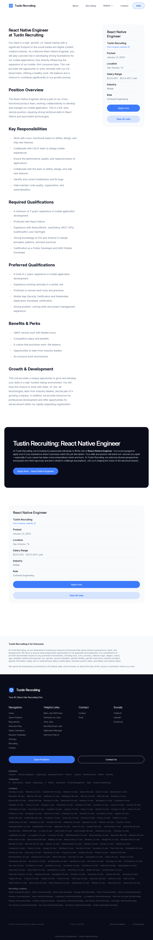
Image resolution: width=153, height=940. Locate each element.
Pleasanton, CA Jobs (51, 853)
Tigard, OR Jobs (15, 879)
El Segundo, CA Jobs (33, 814)
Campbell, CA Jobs (122, 801)
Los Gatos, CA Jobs (56, 835)
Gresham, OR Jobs (54, 822)
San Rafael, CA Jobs (71, 866)
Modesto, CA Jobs (92, 840)
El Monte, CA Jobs (16, 814)
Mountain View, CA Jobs (130, 840)
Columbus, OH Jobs (83, 805)
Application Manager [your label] (53, 730)
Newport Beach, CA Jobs (72, 844)
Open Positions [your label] (15, 717)
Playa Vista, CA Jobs (33, 853)
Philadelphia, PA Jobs (134, 848)
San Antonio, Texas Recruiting (97, 901)
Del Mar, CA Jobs (102, 809)
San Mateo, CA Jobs (53, 866)
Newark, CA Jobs (53, 844)
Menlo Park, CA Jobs (17, 840)
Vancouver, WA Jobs (98, 879)
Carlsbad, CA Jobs (16, 805)
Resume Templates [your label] (17, 735)
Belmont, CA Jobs (88, 796)
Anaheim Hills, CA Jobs (52, 792)
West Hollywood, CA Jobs (59, 883)
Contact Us (111, 759)
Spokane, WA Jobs (42, 874)
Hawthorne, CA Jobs (72, 822)
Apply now (123, 108)
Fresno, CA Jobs (103, 818)
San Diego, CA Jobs (114, 861)
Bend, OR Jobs (103, 796)
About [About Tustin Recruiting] (75, 6)
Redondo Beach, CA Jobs (19, 857)
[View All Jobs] (123, 119)
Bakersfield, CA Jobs (118, 792)
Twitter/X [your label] (118, 713)
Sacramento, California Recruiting (70, 901)
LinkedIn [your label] (117, 717)
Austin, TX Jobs (102, 792)
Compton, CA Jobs (100, 805)
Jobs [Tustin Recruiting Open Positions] (138, 5)
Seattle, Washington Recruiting (105, 905)
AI (9, 783)
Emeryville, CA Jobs (70, 814)
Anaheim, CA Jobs (70, 792)
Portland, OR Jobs (85, 853)
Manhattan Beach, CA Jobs (76, 835)
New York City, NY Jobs (34, 844)
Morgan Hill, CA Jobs (110, 840)
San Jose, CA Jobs (16, 866)
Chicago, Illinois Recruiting (84, 892)
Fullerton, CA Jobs (120, 818)
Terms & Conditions (117, 924)
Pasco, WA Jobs (117, 848)
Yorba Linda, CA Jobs (131, 883)
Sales (89, 783)
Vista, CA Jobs (129, 879)
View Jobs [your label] (48, 722)
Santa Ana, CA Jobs (108, 866)
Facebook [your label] (118, 722)
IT (45, 783)
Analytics (12, 774)
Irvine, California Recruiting (42, 896)
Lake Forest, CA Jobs (63, 831)
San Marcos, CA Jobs (34, 866)
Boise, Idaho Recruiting (62, 892)
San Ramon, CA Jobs (90, 866)
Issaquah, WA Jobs (94, 827)
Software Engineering (102, 783)
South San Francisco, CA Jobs (20, 874)
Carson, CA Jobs (32, 805)
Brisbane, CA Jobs (51, 801)
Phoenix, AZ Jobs (16, 853)
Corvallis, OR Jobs (133, 805)
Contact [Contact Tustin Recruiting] (124, 6)
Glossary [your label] (12, 739)
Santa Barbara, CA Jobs (127, 866)
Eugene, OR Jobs (122, 814)
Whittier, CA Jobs (98, 883)
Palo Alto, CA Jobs (83, 848)
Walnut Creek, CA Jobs (18, 883)
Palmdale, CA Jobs (66, 848)
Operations (60, 783)
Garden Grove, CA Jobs (18, 822)
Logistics (77, 774)
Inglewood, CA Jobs (62, 827)
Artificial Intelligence (26, 774)
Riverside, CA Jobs (75, 857)
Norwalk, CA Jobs (91, 844)
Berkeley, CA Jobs (118, 796)
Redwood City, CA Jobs (40, 857)
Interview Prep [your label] (15, 726)
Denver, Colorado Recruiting (129, 892)
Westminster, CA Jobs (80, 883)
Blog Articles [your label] (14, 722)
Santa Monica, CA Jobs (56, 870)
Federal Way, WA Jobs (33, 818)
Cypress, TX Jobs (71, 809)
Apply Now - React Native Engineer (35, 471)
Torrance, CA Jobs (31, 879)
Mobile (101, 774)
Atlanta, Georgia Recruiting (19, 892)
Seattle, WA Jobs (93, 870)
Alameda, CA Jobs (16, 792)
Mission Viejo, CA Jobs (73, 840)
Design (28, 783)
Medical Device (89, 774)
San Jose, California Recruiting (51, 905)
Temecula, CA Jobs (130, 874)
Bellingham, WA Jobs (70, 796)
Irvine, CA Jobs (78, 827)
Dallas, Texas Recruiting (106, 892)
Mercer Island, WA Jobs (36, 840)
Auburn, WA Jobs (86, 792)
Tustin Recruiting (24, 690)
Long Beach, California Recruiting (68, 896)
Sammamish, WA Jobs (17, 861)
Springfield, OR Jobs (60, 874)
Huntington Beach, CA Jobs (19, 827)
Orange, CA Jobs (49, 848)
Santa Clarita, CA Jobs (36, 870)
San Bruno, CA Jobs (77, 861)
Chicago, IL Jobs (47, 805)
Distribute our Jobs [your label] (52, 717)
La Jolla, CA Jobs (46, 831)
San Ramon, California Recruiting (78, 905)
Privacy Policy (138, 924)
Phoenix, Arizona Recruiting (19, 901)
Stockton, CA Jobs (78, 874)
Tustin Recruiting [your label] (22, 6)
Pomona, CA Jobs (69, 853)
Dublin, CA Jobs (134, 809)
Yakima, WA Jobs (114, 883)
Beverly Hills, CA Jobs (17, 801)
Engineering (41, 774)
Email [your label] (81, 717)
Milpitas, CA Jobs (55, 840)
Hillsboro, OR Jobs (106, 822)
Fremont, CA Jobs (88, 818)
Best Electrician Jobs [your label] (53, 726)
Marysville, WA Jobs (119, 835)
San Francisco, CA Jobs (133, 861)
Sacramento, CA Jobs (94, 857)
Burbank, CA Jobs (87, 801)
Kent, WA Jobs (14, 831)
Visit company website (118, 47)
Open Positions (41, 759)
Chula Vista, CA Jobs (65, 805)
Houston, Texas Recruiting (19, 896)
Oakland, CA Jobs (123, 844)
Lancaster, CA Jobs (121, 831)
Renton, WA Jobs (59, 857)
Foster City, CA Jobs (70, 818)
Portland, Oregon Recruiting (44, 901)
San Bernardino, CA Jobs (57, 861)
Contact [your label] (12, 748)
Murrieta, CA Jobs (16, 844)
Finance (68, 774)
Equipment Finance (55, 774)
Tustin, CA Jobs (63, 879)
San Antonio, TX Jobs (37, 861)
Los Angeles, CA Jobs (37, 835)
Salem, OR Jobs (111, 857)
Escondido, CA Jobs (105, 814)
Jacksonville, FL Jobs (112, 827)
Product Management (76, 783)
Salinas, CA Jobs (126, 857)
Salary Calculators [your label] (17, 730)
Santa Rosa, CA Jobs (76, 870)
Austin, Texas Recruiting (41, 892)
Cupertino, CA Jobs (54, 809)
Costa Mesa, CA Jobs (17, 809)
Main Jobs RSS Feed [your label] (53, 713)
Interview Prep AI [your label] (51, 735)
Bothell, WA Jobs (35, 801)
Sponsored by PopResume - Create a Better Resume (76, 936)
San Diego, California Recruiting (123, 901)
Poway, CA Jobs (101, 853)
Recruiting (91, 6)
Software (109, 774)
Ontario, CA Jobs (34, 848)
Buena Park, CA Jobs (69, 801)
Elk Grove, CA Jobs (51, 814)
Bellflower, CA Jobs (52, 796)
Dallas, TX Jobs (87, 809)
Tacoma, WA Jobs (113, 874)
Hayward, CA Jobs (89, 822)
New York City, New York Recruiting (127, 896)
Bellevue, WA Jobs (34, 796)
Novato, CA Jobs (107, 844)
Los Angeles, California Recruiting (97, 896)
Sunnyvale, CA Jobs (95, 874)
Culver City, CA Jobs (36, 809)
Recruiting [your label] (13, 743)
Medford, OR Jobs (136, 835)
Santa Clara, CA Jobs (17, 870)
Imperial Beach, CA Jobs (42, 827)
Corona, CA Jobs (117, 805)
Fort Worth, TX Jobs (52, 818)
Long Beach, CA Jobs (17, 835)
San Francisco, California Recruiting (23, 905)
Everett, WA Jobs (15, 818)
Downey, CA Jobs (118, 809)
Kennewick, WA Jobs (131, 827)
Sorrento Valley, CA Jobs (112, 870)
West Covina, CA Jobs (38, 883)
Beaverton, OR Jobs (17, 796)
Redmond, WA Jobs (118, 853)
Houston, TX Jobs (123, 822)
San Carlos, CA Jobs (95, 861)
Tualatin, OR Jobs (48, 879)
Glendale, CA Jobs (37, 822)
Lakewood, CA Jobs (103, 831)
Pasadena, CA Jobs (100, 848)
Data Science (17, 783)
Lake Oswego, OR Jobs (83, 831)
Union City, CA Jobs (79, 879)
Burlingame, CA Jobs (104, 801)
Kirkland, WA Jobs (29, 831)
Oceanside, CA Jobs (17, 848)
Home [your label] (11, 713)
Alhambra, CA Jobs (33, 792)
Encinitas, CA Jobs (87, 814)
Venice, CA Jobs (114, 879)
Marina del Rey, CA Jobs (99, 835)
